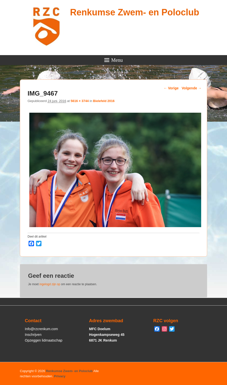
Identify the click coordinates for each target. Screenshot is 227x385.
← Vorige (171, 88)
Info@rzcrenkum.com (41, 329)
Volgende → (192, 88)
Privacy (59, 376)
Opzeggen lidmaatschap (43, 340)
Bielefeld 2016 (103, 101)
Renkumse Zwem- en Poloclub (134, 12)
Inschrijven (33, 335)
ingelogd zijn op (49, 284)
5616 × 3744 (80, 101)
